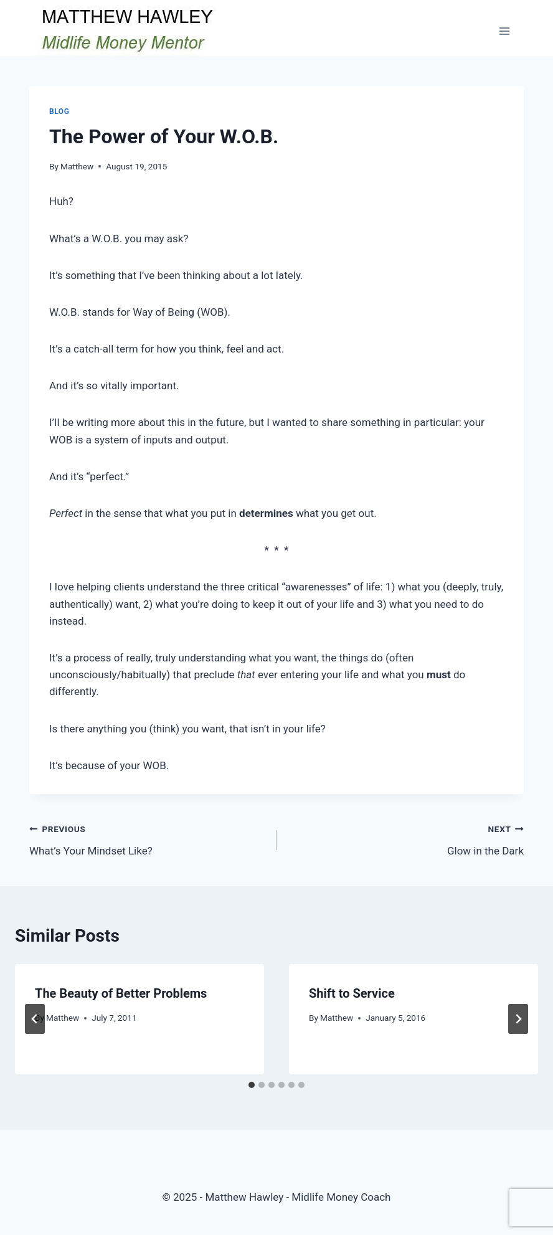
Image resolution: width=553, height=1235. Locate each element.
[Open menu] (504, 30)
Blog (59, 111)
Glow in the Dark (405, 838)
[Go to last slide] (35, 1019)
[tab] (251, 1085)
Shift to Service (352, 993)
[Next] (518, 1019)
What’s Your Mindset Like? (147, 838)
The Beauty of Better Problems (121, 993)
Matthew (76, 166)
